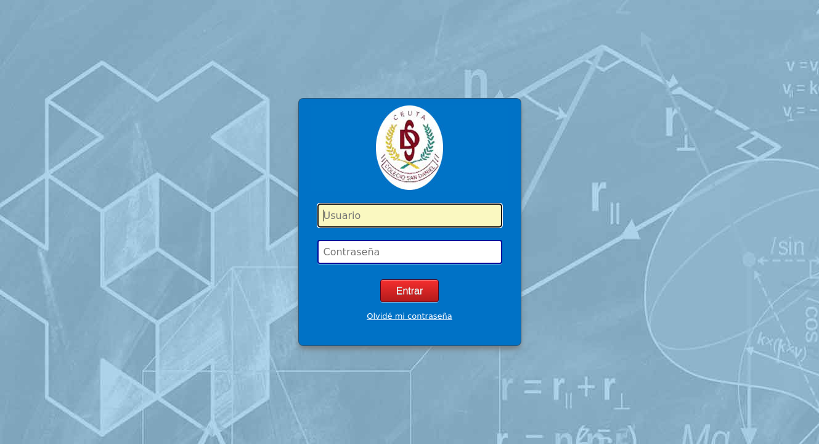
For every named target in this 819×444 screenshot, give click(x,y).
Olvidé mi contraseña (409, 316)
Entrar (409, 291)
